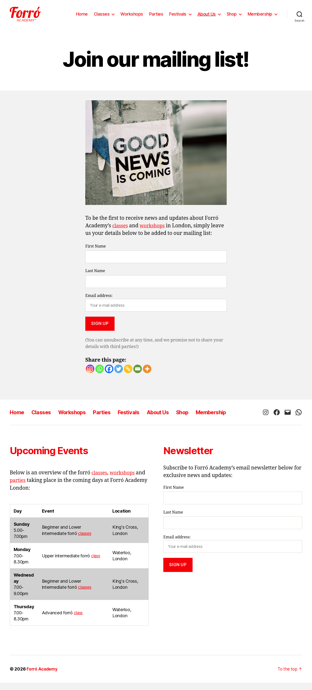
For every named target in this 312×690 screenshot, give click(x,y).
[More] (147, 376)
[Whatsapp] (99, 376)
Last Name (95, 278)
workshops (154, 233)
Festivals (177, 17)
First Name (95, 253)
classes (120, 233)
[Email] (137, 376)
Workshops (131, 17)
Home (82, 17)
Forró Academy (43, 676)
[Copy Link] (128, 376)
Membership (260, 17)
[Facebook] (109, 376)
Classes (102, 17)
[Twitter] (118, 376)
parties (18, 487)
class (96, 563)
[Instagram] (90, 376)
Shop (232, 17)
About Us (206, 17)
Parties (156, 17)
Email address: (156, 310)
